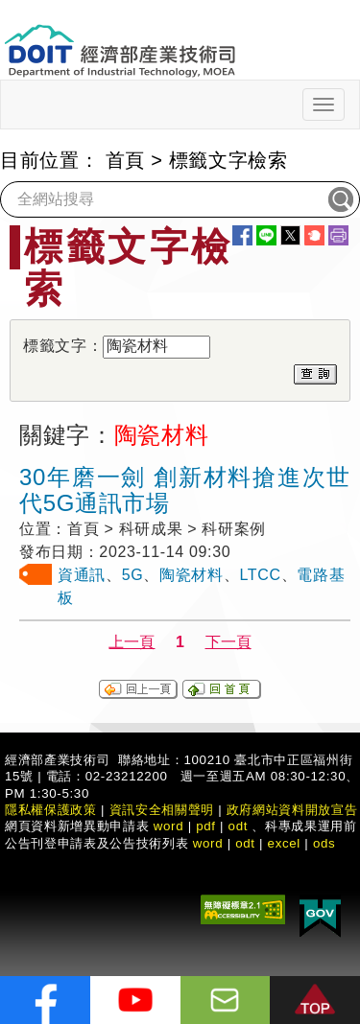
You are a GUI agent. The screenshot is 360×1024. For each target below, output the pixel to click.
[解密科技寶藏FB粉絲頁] (45, 1000)
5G (133, 575)
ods (324, 843)
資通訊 (82, 575)
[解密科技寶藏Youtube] (135, 1000)
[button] (315, 1000)
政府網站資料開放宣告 (292, 810)
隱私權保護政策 (51, 810)
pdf (206, 826)
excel (284, 843)
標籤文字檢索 (228, 160)
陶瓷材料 (191, 575)
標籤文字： (63, 345)
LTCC (259, 575)
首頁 (125, 160)
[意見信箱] (225, 1000)
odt (238, 826)
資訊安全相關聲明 (161, 810)
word (208, 843)
